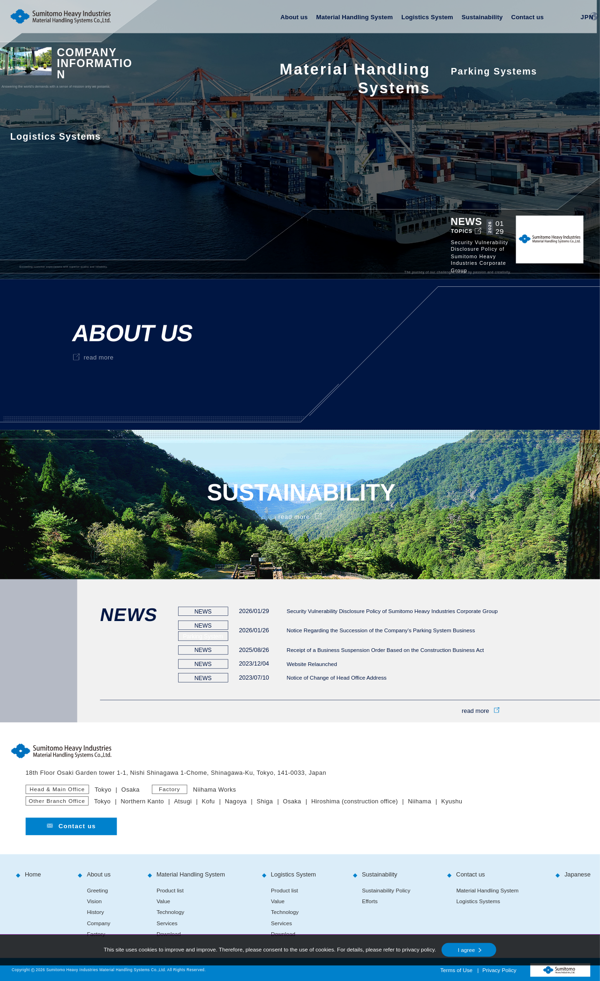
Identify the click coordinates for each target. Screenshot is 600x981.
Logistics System (427, 17)
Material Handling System (354, 17)
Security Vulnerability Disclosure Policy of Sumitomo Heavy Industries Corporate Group (391, 611)
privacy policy (418, 950)
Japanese (577, 874)
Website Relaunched (311, 664)
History (95, 912)
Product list (170, 890)
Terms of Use (456, 970)
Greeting (97, 890)
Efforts (370, 902)
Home (33, 874)
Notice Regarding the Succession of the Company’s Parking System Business (380, 631)
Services (167, 923)
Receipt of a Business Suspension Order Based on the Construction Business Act (385, 650)
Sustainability (482, 17)
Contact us (527, 17)
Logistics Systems (478, 902)
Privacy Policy (499, 970)
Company (98, 923)
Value (163, 902)
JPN (587, 16)
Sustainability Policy (386, 890)
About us (294, 17)
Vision (94, 902)
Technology (170, 912)
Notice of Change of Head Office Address (336, 677)
